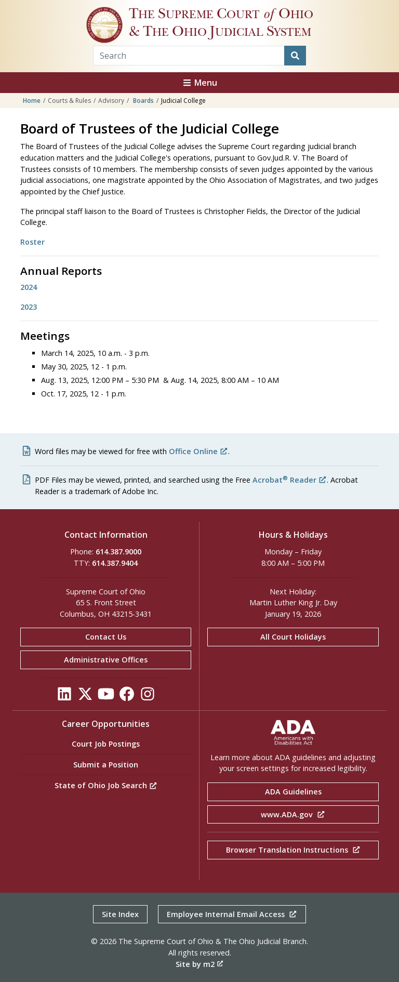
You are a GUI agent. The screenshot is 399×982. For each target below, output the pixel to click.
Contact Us (105, 637)
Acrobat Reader (289, 480)
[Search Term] (189, 55)
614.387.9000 (118, 551)
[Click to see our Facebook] (126, 696)
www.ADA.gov (293, 814)
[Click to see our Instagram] (147, 696)
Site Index (120, 914)
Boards (143, 100)
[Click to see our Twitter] (85, 696)
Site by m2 (199, 964)
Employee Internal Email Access (232, 914)
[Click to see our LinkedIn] (64, 696)
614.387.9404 (115, 563)
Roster (32, 242)
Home (32, 100)
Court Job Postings (106, 744)
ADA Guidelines (293, 792)
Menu (199, 82)
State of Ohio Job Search (106, 785)
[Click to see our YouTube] (106, 696)
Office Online (198, 451)
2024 (28, 287)
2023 (28, 307)
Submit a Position (105, 764)
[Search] (295, 55)
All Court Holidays (293, 637)
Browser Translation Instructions (293, 850)
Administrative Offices (106, 660)
